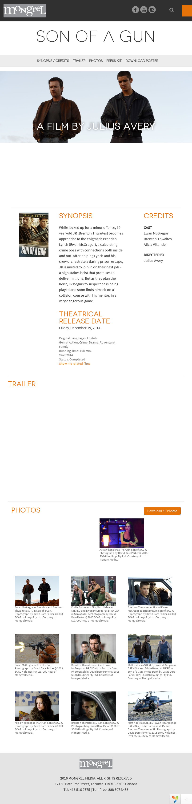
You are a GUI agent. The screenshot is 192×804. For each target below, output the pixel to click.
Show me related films (74, 363)
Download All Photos (162, 511)
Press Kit (114, 60)
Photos (96, 60)
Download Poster (141, 60)
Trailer (79, 60)
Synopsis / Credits (53, 60)
